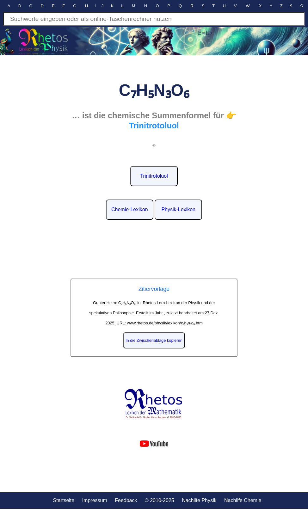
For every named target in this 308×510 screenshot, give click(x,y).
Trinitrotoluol (154, 176)
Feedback (126, 500)
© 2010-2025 (159, 500)
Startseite (64, 500)
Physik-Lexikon (178, 209)
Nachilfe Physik (199, 500)
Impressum (94, 500)
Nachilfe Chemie (242, 500)
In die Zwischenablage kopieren (154, 340)
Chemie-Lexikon (129, 209)
